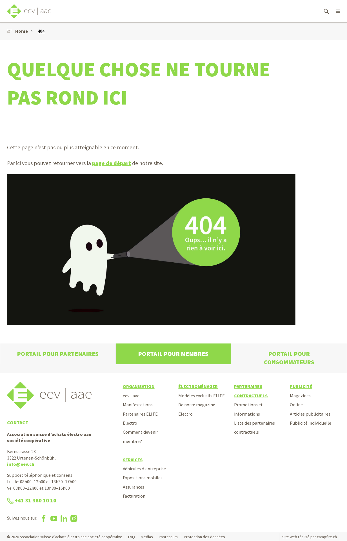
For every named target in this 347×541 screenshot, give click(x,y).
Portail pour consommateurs (289, 358)
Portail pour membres (173, 354)
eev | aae (131, 395)
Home (17, 31)
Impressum (168, 536)
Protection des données (204, 536)
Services (133, 459)
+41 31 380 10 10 (31, 500)
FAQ (131, 536)
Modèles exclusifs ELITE (201, 395)
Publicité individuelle (310, 423)
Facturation (134, 496)
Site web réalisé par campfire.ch (309, 536)
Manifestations (138, 404)
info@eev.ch (20, 464)
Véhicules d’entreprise (144, 468)
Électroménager (198, 386)
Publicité (301, 386)
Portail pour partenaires (58, 354)
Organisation (139, 386)
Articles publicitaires (310, 414)
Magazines (300, 395)
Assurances (133, 487)
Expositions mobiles (143, 477)
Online (296, 404)
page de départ (111, 163)
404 (41, 31)
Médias (147, 536)
